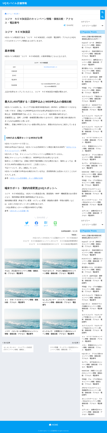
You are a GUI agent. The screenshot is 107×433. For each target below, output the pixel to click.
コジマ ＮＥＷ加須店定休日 (41, 244)
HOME (53, 425)
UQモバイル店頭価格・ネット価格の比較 (26, 178)
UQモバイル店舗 (51, 238)
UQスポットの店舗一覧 (19, 211)
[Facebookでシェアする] (36, 224)
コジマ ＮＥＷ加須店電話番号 (65, 244)
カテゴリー (85, 22)
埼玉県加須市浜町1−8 (50, 67)
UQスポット (38, 238)
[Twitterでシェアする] (26, 224)
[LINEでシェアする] (55, 224)
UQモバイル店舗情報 (15, 3)
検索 (102, 12)
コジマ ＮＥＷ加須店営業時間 (64, 241)
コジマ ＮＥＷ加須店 (68, 238)
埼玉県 (74, 231)
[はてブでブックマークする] (46, 224)
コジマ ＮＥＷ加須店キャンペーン (37, 241)
